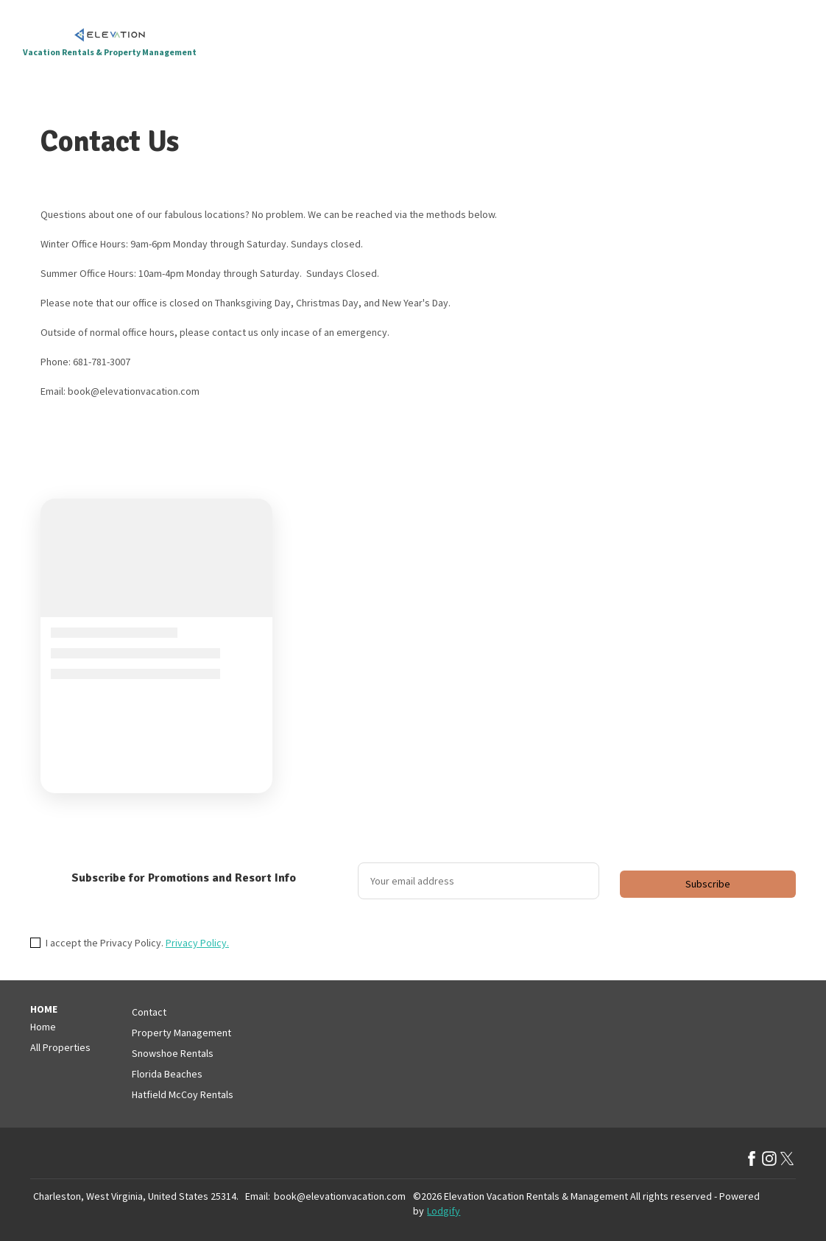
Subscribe (707, 883)
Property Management (181, 1032)
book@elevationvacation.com (340, 1196)
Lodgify (443, 1210)
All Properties (60, 1047)
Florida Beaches (167, 1073)
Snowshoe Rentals (172, 1053)
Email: (257, 1196)
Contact (149, 1012)
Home (43, 1026)
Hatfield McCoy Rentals (182, 1094)
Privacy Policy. (197, 942)
